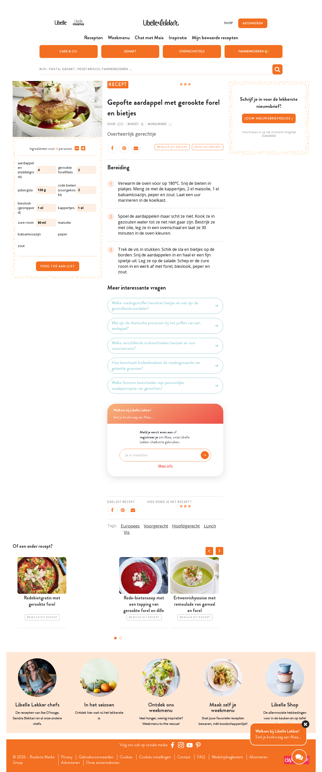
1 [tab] (115, 638)
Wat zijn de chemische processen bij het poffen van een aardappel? (165, 325)
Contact (184, 757)
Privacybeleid (269, 135)
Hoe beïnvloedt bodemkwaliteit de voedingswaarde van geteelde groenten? (165, 365)
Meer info (165, 465)
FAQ (201, 757)
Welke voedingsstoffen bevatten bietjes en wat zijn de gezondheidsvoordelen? (165, 305)
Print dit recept (207, 147)
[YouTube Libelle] (190, 745)
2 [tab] (120, 638)
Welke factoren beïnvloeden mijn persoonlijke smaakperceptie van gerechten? (165, 385)
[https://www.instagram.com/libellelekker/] (181, 745)
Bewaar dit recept (172, 147)
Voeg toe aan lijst (57, 266)
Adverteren (70, 762)
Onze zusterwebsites (102, 762)
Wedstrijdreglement (227, 757)
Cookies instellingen (155, 757)
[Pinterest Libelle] (198, 745)
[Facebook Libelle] (172, 745)
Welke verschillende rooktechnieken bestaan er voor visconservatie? (165, 345)
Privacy (66, 757)
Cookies (126, 757)
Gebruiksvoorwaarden (96, 757)
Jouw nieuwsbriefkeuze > (269, 118)
